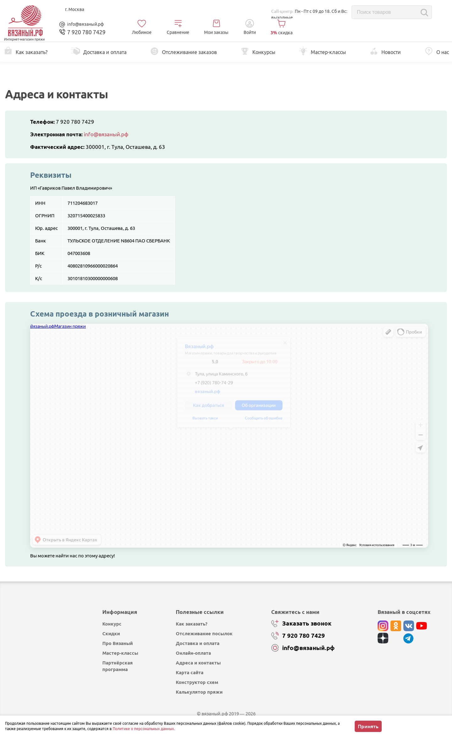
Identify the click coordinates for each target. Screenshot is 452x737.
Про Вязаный (117, 643)
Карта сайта (189, 672)
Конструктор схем (197, 682)
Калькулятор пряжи (199, 692)
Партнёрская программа (117, 666)
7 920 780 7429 (75, 122)
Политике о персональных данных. (144, 729)
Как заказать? (191, 623)
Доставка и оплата (197, 643)
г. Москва (74, 9)
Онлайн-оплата (193, 653)
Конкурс (111, 623)
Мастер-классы (120, 653)
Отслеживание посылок (204, 633)
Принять (368, 726)
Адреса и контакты (198, 662)
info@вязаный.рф (85, 24)
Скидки (111, 633)
